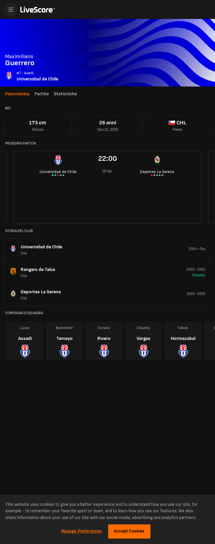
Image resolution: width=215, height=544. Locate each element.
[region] (107, 519)
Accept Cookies (129, 531)
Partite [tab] (41, 94)
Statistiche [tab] (65, 94)
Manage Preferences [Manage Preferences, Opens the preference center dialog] (81, 531)
